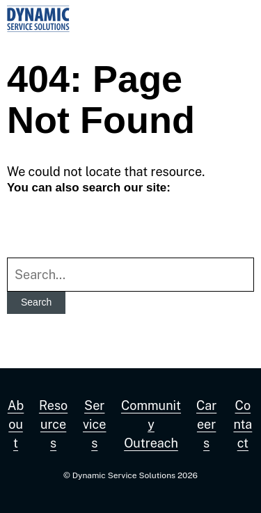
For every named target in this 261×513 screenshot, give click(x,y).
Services (94, 424)
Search (36, 302)
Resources (53, 424)
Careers (206, 424)
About (16, 424)
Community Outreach (151, 424)
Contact (242, 424)
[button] (240, 18)
